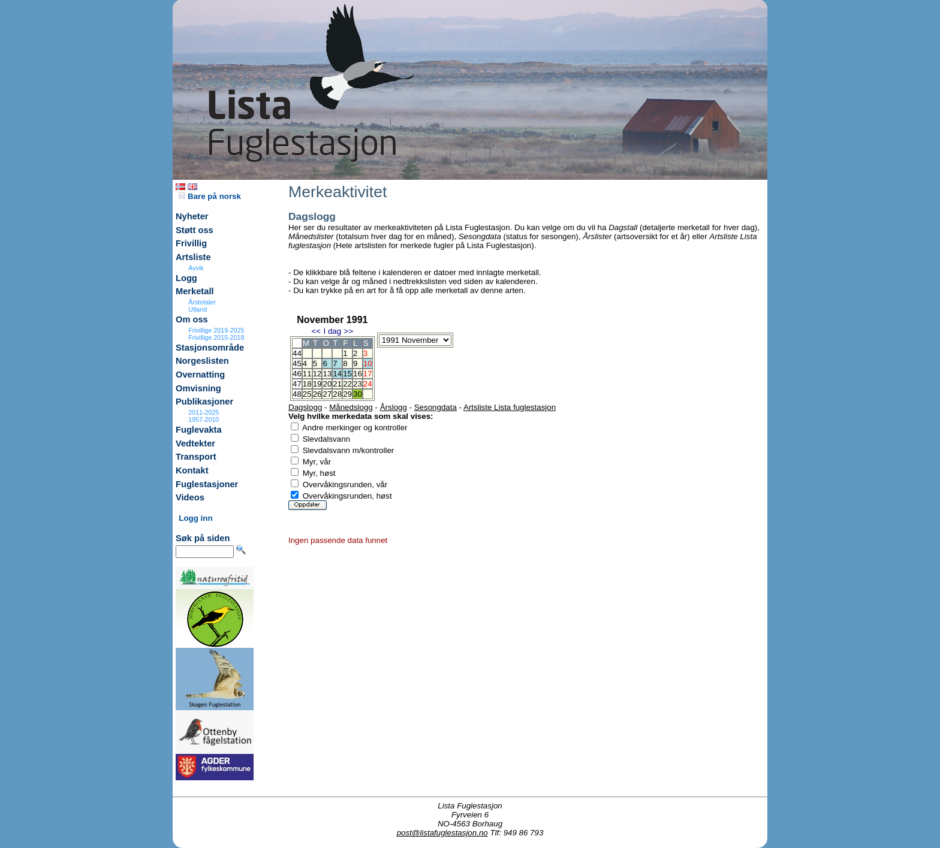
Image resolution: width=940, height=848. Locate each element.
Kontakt (192, 470)
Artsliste (193, 257)
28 (337, 394)
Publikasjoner (204, 401)
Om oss (192, 319)
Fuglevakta (199, 429)
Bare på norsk (210, 196)
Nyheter (192, 216)
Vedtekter (195, 443)
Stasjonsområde (210, 347)
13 (327, 373)
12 (317, 373)
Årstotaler (202, 302)
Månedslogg (351, 407)
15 (347, 373)
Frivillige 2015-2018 (216, 337)
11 (307, 373)
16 (357, 373)
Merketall (195, 291)
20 (327, 383)
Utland (197, 309)
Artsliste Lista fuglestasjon (509, 407)
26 (317, 394)
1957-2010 (203, 419)
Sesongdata (435, 407)
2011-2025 (203, 412)
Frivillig (191, 243)
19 (317, 383)
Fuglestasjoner (207, 484)
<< (316, 331)
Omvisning (198, 388)
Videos (190, 497)
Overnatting (200, 374)
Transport (196, 456)
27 (327, 394)
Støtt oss (194, 230)
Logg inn (195, 518)
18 (307, 383)
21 (337, 383)
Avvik (195, 267)
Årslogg (393, 407)
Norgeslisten (202, 361)
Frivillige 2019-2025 (216, 330)
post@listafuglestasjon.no (442, 832)
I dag (332, 331)
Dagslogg (305, 407)
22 (347, 383)
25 (307, 394)
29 (347, 394)
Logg (186, 278)
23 (357, 383)
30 (357, 394)
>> (349, 331)
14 (337, 373)
